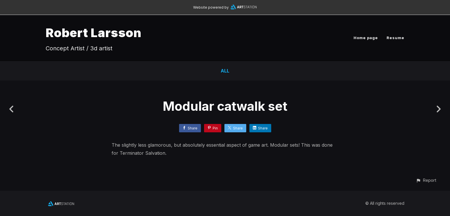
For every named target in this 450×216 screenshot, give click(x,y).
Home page (366, 37)
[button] (426, 180)
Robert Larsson (93, 32)
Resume (395, 37)
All (225, 71)
